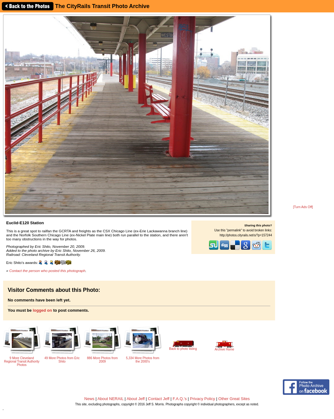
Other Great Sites (234, 398)
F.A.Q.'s (180, 398)
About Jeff (136, 398)
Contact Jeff (158, 398)
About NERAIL (110, 398)
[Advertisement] (303, 109)
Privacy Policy (202, 398)
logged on (42, 310)
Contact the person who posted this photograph (47, 271)
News (89, 398)
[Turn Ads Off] (303, 207)
